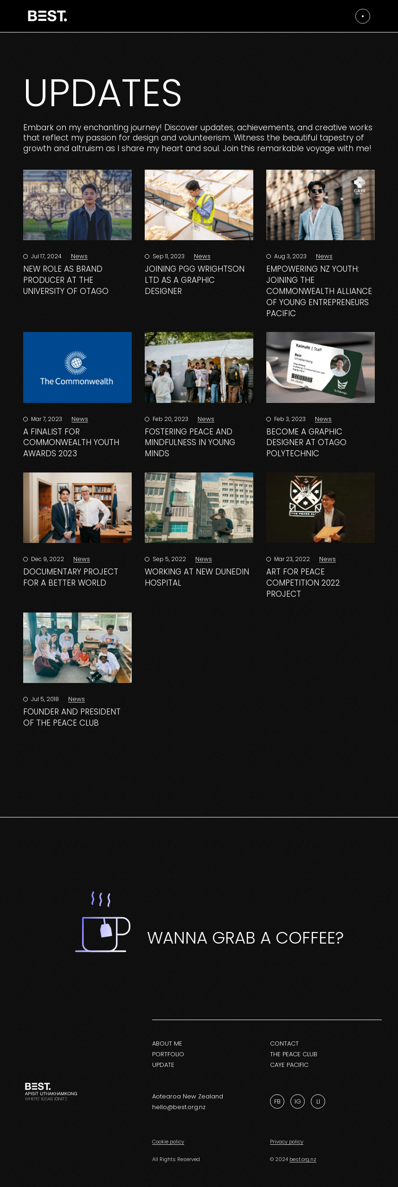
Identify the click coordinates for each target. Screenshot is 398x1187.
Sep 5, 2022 (168, 559)
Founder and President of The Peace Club (72, 717)
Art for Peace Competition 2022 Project (303, 583)
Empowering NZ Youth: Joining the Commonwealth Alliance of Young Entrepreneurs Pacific (319, 291)
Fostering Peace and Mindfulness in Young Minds (190, 442)
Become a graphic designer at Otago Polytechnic (306, 442)
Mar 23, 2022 (291, 559)
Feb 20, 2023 (169, 419)
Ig (298, 1101)
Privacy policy (286, 1141)
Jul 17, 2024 (46, 256)
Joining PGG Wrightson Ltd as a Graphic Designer (194, 280)
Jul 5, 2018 (44, 699)
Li (318, 1101)
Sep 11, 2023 (168, 256)
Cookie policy (168, 1141)
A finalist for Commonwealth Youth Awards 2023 (71, 442)
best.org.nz (302, 1159)
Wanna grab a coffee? (245, 938)
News (79, 256)
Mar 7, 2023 (46, 419)
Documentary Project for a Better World (70, 577)
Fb (277, 1101)
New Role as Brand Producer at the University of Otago (66, 280)
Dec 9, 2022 (47, 559)
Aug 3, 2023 (290, 256)
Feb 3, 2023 (289, 419)
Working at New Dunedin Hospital (197, 577)
